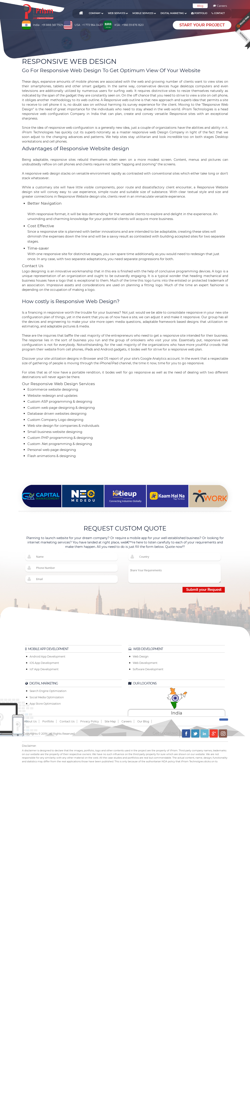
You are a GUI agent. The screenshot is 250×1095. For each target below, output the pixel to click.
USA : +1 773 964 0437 (89, 25)
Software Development (148, 669)
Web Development (145, 663)
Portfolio (48, 721)
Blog (200, 5)
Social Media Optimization (47, 697)
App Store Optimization (45, 703)
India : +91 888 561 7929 (48, 25)
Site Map (110, 721)
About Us (30, 721)
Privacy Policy (89, 721)
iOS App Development (44, 663)
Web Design (140, 656)
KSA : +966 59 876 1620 (129, 25)
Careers (220, 5)
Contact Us (67, 721)
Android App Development (47, 656)
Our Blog (143, 721)
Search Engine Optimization (48, 691)
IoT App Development (44, 669)
